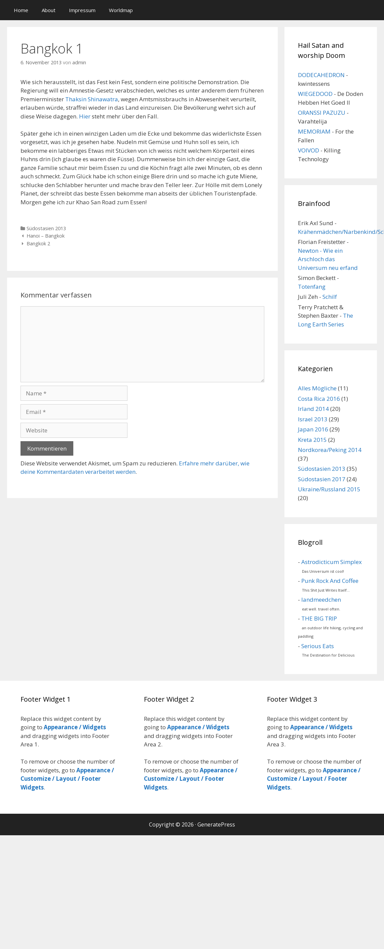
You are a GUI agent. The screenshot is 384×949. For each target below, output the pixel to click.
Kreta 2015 (312, 440)
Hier (84, 116)
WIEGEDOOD (315, 94)
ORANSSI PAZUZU (321, 112)
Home (21, 10)
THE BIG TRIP (319, 618)
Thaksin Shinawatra (91, 99)
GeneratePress (216, 824)
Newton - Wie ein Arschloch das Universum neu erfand (328, 259)
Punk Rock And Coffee (329, 581)
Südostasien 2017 (321, 479)
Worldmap (121, 10)
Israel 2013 (313, 419)
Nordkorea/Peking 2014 (329, 450)
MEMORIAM (314, 131)
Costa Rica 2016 (319, 398)
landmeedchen (321, 599)
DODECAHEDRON (321, 75)
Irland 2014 (313, 409)
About (48, 10)
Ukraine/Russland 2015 (329, 489)
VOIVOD (308, 150)
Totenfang (311, 286)
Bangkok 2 (38, 243)
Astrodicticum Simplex (331, 562)
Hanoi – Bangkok (46, 236)
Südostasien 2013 (46, 228)
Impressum (82, 10)
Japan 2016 (313, 429)
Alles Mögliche (317, 388)
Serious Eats (317, 646)
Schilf (329, 297)
